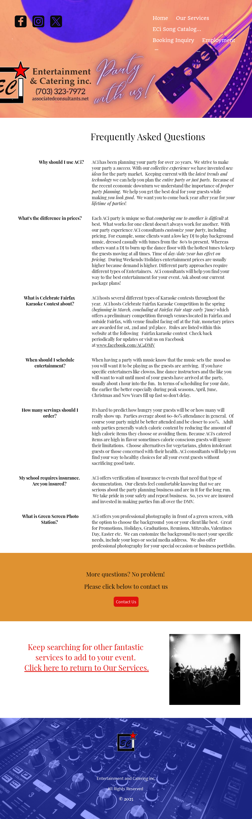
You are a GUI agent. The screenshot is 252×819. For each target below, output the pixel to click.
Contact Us (126, 602)
